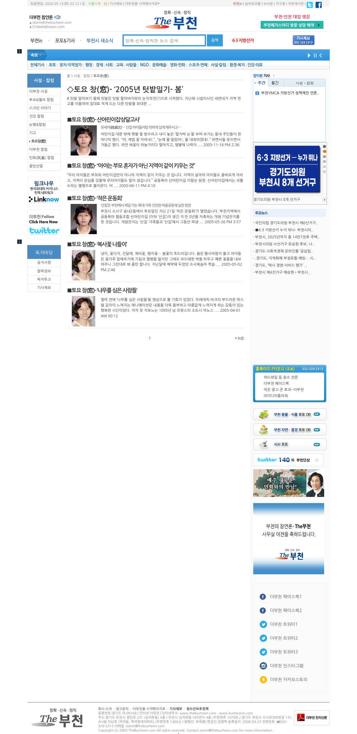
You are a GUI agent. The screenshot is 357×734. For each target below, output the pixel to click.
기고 (32, 133)
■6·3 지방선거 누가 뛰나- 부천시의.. (284, 230)
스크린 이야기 (40, 108)
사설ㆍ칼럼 (305, 82)
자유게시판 (296, 4)
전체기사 (37, 65)
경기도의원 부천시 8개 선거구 (276, 199)
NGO (144, 65)
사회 (109, 65)
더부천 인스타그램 (286, 666)
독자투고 (44, 279)
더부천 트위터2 (284, 638)
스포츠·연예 (197, 65)
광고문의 (122, 709)
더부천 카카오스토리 (288, 679)
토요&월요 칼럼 (41, 100)
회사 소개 (105, 709)
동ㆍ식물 (88, 4)
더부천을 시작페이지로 (142, 4)
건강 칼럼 (36, 116)
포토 (52, 65)
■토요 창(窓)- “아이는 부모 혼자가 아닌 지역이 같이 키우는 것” (131, 166)
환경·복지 (237, 65)
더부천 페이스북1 (286, 597)
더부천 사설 (38, 91)
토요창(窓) (38, 141)
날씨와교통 (253, 4)
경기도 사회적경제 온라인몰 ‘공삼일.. (284, 251)
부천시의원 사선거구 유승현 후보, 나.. (285, 244)
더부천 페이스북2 (286, 610)
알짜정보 (44, 271)
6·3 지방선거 (243, 40)
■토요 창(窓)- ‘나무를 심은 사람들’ (102, 290)
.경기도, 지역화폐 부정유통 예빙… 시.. (285, 258)
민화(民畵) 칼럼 (41, 158)
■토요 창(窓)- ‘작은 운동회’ (94, 198)
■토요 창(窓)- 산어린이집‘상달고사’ (103, 120)
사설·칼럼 (218, 65)
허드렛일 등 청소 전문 (281, 377)
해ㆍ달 (102, 4)
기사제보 (116, 4)
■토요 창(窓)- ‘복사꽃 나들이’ (96, 244)
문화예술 (159, 65)
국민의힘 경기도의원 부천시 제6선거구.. (286, 223)
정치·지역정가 (70, 65)
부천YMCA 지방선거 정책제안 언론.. (287, 93)
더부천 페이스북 (276, 383)
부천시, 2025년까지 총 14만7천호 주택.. (287, 237)
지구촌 (280, 4)
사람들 (131, 65)
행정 (88, 65)
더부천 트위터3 (284, 652)
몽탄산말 (36, 166)
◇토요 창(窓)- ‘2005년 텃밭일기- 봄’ (125, 89)
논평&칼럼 (37, 125)
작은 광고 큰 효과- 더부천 (284, 390)
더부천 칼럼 (38, 149)
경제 (99, 65)
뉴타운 (268, 4)
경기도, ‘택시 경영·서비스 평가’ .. (281, 265)
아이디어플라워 (276, 396)
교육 (119, 65)
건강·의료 (254, 65)
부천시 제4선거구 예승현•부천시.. (282, 272)
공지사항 (44, 262)
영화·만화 (177, 65)
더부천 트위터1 (284, 624)
